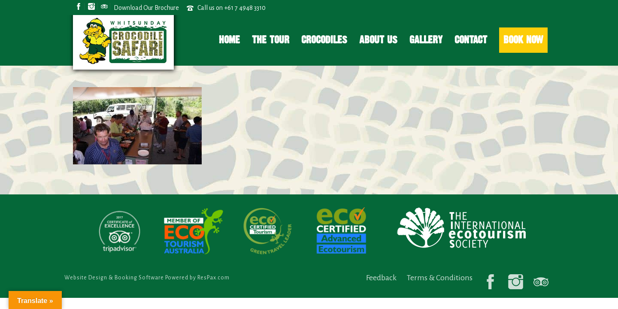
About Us (378, 39)
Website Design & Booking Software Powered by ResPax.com (147, 278)
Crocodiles (324, 39)
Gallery (425, 39)
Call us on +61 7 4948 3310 (231, 7)
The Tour (270, 39)
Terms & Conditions (440, 277)
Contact (470, 39)
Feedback (381, 277)
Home (229, 39)
